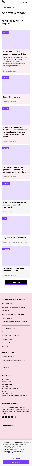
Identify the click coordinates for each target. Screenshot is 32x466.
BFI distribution (7, 303)
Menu (26, 2)
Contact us (5, 368)
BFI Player (5, 379)
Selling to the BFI (7, 318)
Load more (16, 282)
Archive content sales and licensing (13, 307)
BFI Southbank (7, 384)
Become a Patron (7, 332)
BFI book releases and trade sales (13, 314)
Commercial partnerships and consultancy (16, 322)
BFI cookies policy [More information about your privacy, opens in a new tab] (13, 453)
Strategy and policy (8, 357)
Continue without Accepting (24, 442)
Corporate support (8, 339)
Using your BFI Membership (11, 335)
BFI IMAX (5, 392)
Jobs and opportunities (9, 364)
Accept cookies (16, 462)
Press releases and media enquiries (13, 360)
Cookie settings (16, 458)
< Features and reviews (8, 7)
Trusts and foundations (9, 343)
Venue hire (5, 311)
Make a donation (7, 346)
